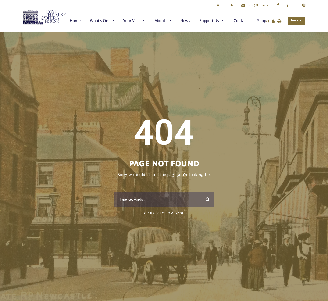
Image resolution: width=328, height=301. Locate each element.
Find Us (227, 5)
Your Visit (131, 20)
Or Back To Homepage (164, 213)
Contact (241, 20)
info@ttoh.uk (258, 5)
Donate (296, 20)
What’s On (99, 20)
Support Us (209, 20)
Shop (261, 20)
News (185, 20)
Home (75, 20)
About (160, 20)
